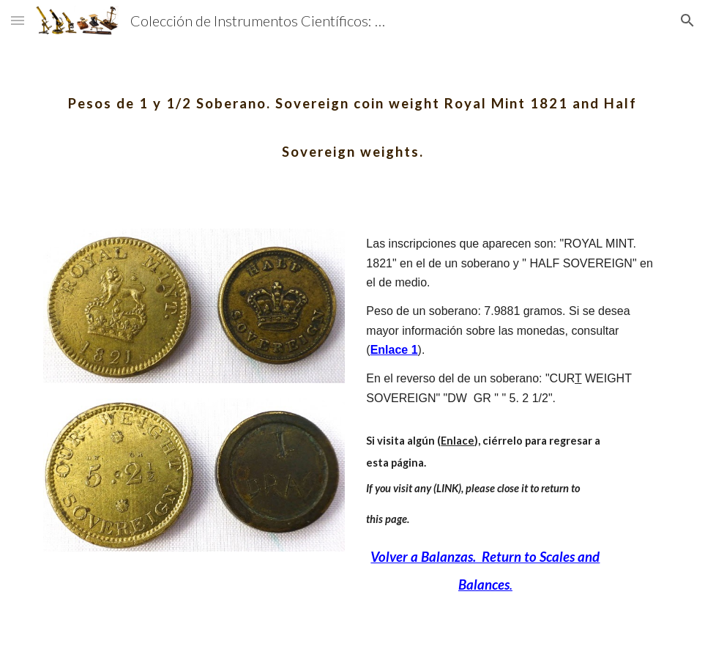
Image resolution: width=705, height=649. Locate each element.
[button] (17, 20)
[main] (352, 116)
